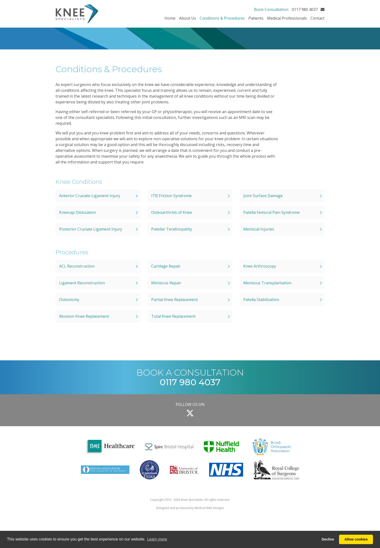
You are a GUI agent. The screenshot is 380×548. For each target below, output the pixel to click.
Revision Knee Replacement (84, 316)
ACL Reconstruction (77, 266)
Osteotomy (69, 299)
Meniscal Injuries (258, 229)
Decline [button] (328, 539)
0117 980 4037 (305, 9)
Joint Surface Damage (263, 195)
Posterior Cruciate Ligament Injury (90, 229)
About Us (187, 18)
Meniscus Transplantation (267, 283)
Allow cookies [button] (356, 539)
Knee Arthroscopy (259, 266)
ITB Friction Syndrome (171, 195)
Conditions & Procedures (222, 18)
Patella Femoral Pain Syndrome (271, 212)
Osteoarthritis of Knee (171, 212)
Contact (317, 18)
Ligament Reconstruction (82, 283)
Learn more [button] (157, 539)
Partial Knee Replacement (174, 299)
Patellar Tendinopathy (171, 229)
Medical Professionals (287, 18)
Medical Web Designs (209, 508)
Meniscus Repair (166, 283)
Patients (255, 18)
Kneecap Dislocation (77, 212)
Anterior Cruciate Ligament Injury (89, 195)
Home (170, 18)
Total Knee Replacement (173, 316)
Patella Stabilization (261, 299)
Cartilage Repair (166, 266)
